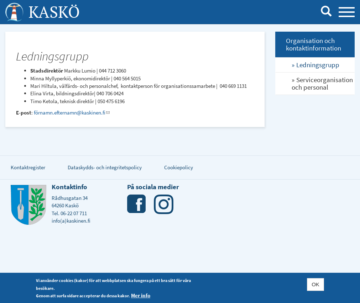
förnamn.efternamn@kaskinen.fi (72, 112)
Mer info (140, 296)
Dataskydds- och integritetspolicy (105, 167)
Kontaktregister (28, 167)
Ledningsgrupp (317, 64)
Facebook (137, 204)
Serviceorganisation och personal (322, 83)
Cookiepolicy (178, 167)
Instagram (163, 204)
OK (315, 285)
